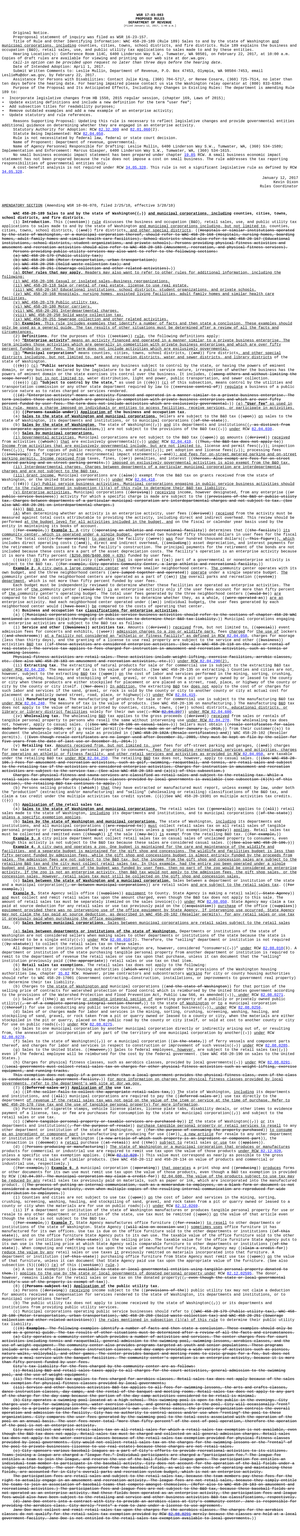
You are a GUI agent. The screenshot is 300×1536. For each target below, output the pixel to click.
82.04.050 (93, 134)
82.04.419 (181, 442)
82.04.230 (34, 670)
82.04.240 (34, 703)
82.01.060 (140, 130)
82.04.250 (97, 758)
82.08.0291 (278, 1062)
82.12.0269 (186, 1206)
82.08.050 (217, 902)
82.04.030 (262, 429)
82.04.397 (172, 712)
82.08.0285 (276, 1046)
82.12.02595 (239, 1273)
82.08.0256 (249, 1008)
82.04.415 (185, 695)
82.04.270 (219, 720)
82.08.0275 (101, 1024)
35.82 (63, 974)
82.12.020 (271, 1151)
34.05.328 (136, 168)
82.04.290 (210, 661)
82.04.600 (221, 712)
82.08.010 (120, 940)
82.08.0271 (272, 995)
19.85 (189, 155)
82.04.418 (145, 480)
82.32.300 (109, 130)
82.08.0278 (13, 1037)
